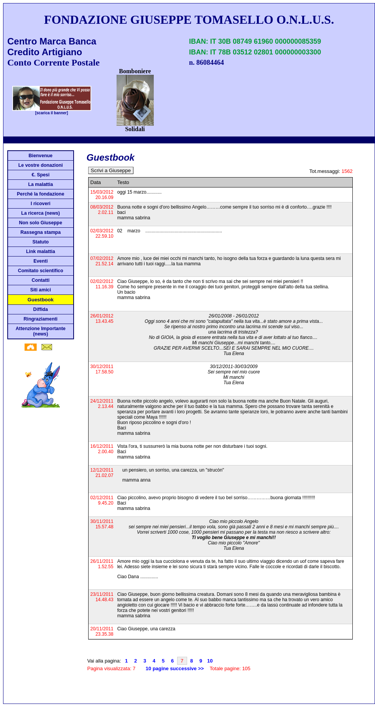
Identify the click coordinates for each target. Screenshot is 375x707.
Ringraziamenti (41, 319)
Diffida (40, 309)
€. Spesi (40, 175)
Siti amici (40, 290)
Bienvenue (41, 155)
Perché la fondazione (40, 194)
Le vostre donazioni (40, 165)
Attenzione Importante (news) (41, 331)
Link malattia (40, 251)
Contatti (40, 280)
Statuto (41, 242)
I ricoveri (40, 203)
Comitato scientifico (40, 270)
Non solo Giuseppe (40, 222)
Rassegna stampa (40, 232)
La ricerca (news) (40, 213)
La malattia (40, 184)
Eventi (40, 261)
